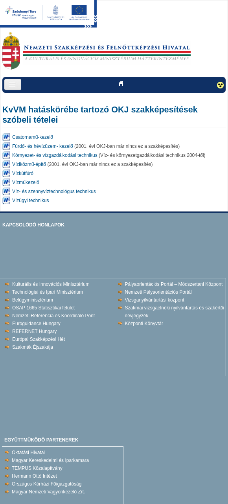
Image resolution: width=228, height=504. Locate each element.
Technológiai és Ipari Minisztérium (47, 292)
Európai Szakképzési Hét (38, 339)
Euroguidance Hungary (36, 323)
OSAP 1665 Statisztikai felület (43, 308)
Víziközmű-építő (29, 164)
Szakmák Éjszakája (32, 347)
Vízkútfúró (22, 173)
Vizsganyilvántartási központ (154, 300)
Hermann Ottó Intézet (34, 476)
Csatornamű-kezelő (32, 137)
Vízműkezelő (25, 182)
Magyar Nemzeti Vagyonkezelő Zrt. (48, 492)
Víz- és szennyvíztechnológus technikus (54, 191)
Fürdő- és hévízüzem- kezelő (42, 146)
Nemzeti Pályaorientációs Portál (158, 292)
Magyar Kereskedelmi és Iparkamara (50, 460)
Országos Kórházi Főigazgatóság (46, 484)
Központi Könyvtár (144, 323)
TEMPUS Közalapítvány (37, 468)
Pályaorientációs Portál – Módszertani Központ (174, 284)
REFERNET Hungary (34, 331)
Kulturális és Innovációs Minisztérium (51, 284)
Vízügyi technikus (30, 200)
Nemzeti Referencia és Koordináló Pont (53, 315)
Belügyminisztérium (32, 300)
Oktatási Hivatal (28, 452)
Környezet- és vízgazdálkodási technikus (54, 155)
